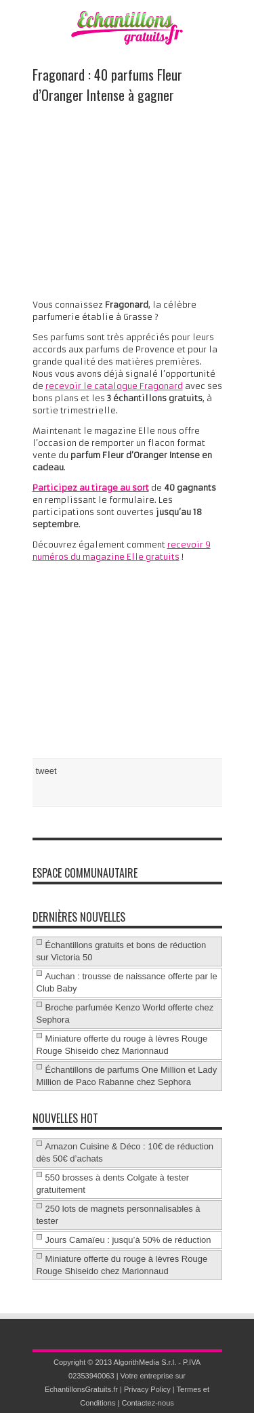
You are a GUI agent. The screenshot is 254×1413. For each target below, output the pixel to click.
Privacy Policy (147, 1389)
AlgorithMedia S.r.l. (145, 1362)
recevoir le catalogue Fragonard (114, 386)
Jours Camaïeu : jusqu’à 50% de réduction (128, 1240)
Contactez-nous (147, 1403)
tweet (46, 771)
